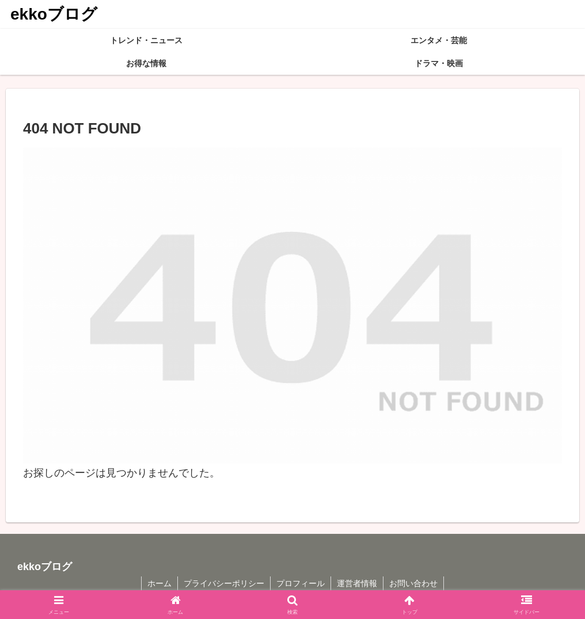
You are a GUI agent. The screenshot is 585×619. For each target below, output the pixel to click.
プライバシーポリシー (224, 583)
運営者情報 (357, 583)
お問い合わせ (413, 583)
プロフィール (300, 583)
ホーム (159, 583)
